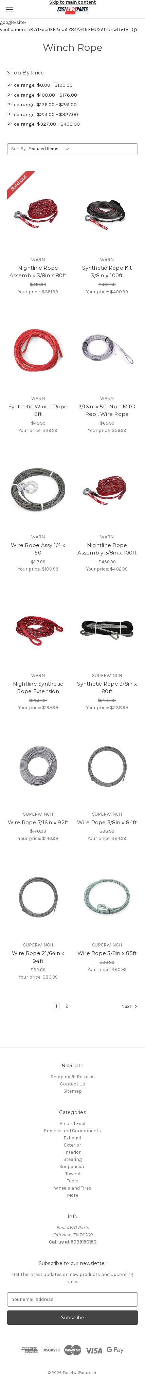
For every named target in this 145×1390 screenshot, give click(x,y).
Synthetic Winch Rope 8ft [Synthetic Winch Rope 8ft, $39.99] (38, 410)
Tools (72, 1181)
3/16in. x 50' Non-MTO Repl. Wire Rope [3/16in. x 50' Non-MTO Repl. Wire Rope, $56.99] (106, 410)
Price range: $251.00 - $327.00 (42, 114)
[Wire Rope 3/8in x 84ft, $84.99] (107, 766)
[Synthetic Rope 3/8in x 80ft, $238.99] (107, 627)
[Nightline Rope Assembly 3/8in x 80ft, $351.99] (38, 211)
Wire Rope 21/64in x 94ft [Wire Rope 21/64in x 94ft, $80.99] (38, 957)
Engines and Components (72, 1131)
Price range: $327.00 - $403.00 (43, 124)
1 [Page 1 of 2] (56, 1006)
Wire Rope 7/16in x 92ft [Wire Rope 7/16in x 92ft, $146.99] (38, 822)
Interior (72, 1152)
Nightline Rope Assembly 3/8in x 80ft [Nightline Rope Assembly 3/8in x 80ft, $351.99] (38, 272)
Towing (72, 1174)
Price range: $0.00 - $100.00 (40, 85)
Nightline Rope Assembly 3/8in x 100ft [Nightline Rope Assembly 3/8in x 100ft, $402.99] (107, 549)
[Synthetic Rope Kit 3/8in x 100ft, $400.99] (107, 211)
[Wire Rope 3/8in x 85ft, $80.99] (107, 897)
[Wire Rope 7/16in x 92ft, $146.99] (38, 766)
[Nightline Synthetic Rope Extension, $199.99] (38, 627)
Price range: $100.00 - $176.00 (42, 95)
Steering (73, 1159)
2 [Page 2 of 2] (67, 1006)
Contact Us (72, 1084)
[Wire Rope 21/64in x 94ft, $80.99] (38, 897)
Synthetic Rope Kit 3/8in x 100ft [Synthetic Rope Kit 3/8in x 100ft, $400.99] (107, 272)
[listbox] (50, 149)
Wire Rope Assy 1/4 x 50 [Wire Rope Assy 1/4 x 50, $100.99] (38, 549)
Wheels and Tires (72, 1188)
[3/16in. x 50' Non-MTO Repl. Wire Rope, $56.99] (107, 350)
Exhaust (73, 1138)
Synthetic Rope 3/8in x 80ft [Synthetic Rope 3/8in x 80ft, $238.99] (107, 687)
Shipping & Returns (73, 1077)
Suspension (72, 1166)
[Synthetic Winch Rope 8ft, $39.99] (38, 350)
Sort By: (18, 148)
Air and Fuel (72, 1123)
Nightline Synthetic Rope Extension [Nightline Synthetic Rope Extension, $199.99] (38, 687)
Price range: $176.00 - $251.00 (42, 104)
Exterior (72, 1145)
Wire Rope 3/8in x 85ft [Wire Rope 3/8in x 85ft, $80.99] (107, 953)
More (72, 1195)
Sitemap (73, 1091)
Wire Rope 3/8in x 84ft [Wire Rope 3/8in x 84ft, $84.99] (107, 822)
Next (129, 1006)
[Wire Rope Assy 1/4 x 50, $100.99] (38, 489)
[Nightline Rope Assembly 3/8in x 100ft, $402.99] (107, 489)
